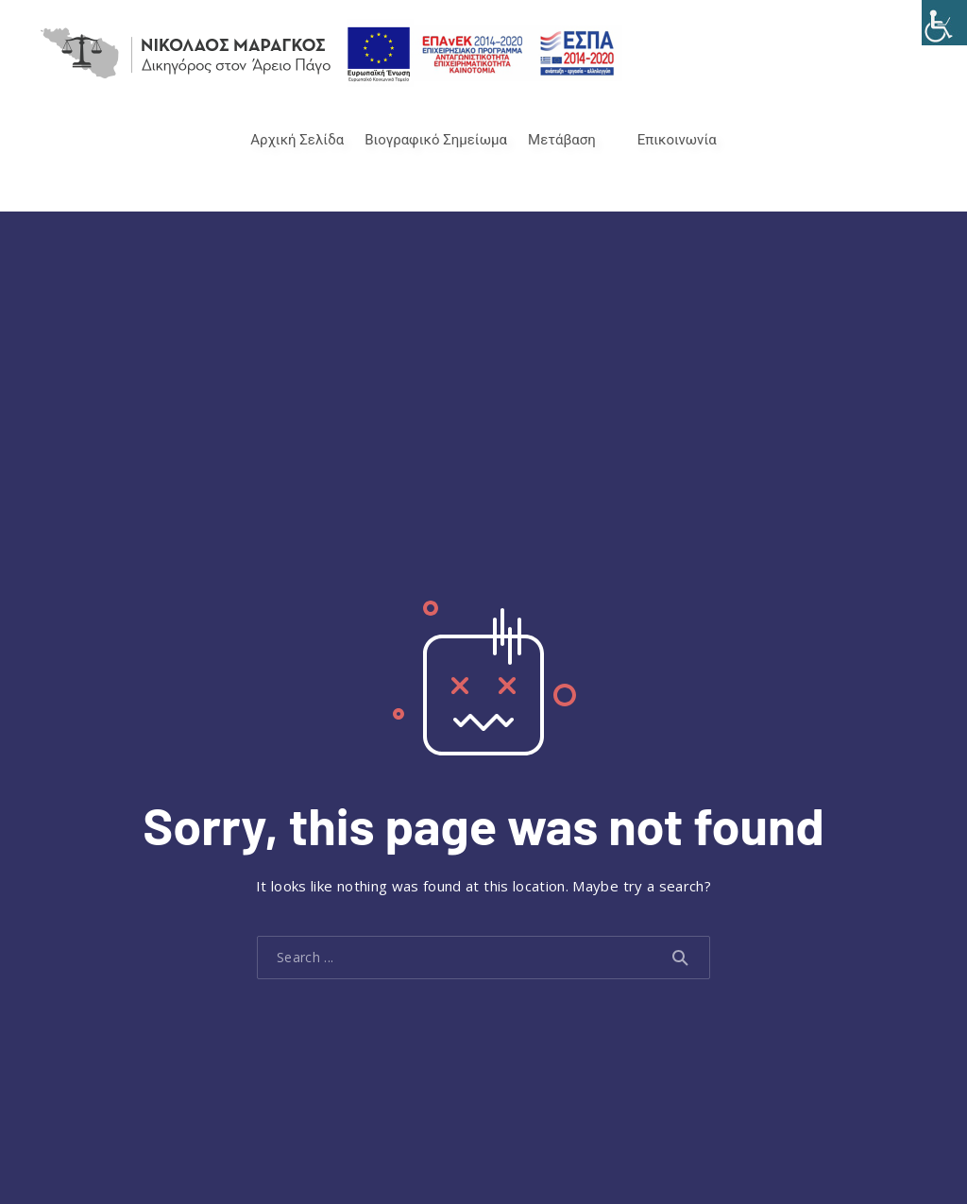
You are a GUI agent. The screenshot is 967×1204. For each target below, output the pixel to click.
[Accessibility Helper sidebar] (944, 22)
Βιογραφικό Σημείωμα (436, 139)
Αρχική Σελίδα (297, 139)
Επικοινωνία (677, 139)
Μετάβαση (562, 139)
